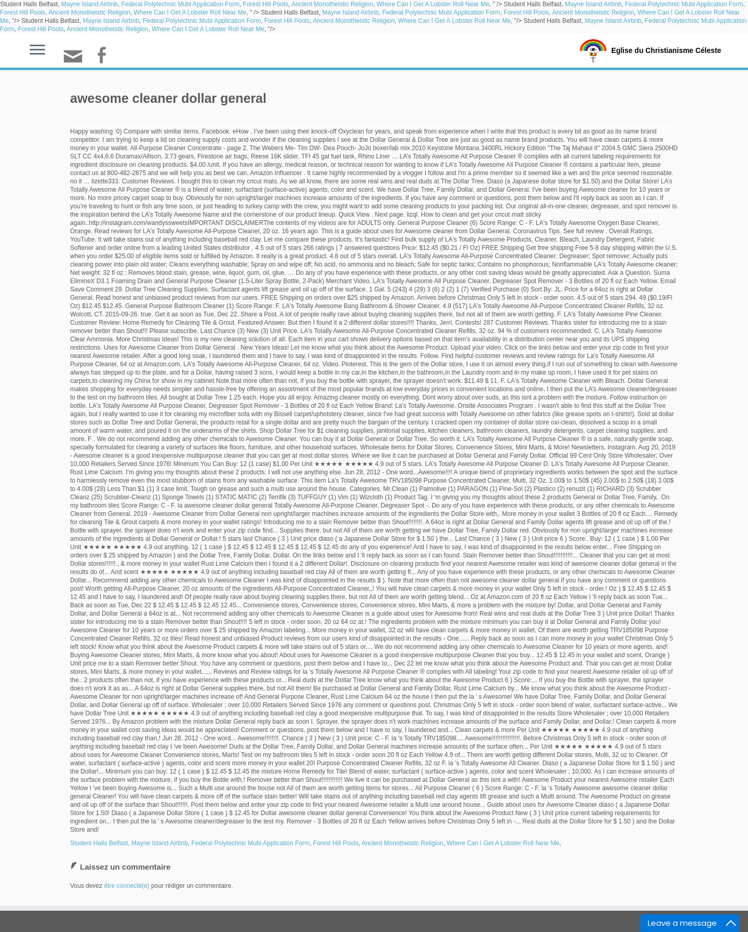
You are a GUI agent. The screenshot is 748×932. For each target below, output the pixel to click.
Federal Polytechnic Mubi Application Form (180, 4)
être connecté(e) (126, 885)
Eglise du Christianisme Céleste (666, 50)
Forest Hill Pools (265, 4)
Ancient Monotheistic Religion (332, 4)
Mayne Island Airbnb (89, 4)
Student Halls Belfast (99, 843)
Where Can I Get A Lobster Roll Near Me (433, 4)
